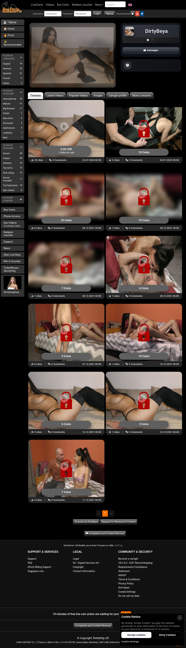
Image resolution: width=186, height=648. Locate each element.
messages (151, 50)
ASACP (122, 575)
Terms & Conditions (129, 579)
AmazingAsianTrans (13, 292)
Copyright (78, 567)
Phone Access (12, 216)
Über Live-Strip (12, 254)
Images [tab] (98, 95)
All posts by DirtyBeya (86, 521)
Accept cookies (136, 634)
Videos (50, 4)
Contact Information (84, 571)
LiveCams (37, 4)
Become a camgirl (128, 558)
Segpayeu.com (36, 571)
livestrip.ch (101, 638)
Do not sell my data (128, 596)
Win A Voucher (12, 261)
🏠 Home (9, 28)
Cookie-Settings (127, 591)
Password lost (123, 13)
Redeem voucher (82, 4)
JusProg (118, 545)
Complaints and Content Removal (93, 625)
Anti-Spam (124, 587)
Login (97, 13)
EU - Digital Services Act (86, 562)
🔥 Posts (9, 35)
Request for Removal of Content (119, 521)
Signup (109, 13)
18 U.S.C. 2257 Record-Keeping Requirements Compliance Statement (135, 567)
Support (8, 241)
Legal (76, 558)
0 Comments (57, 160)
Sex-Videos (12, 224)
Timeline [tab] (35, 95)
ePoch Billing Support (39, 567)
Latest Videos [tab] (55, 95)
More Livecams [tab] (141, 95)
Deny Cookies (167, 634)
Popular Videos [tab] (78, 95)
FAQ (30, 562)
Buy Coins (63, 4)
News (7, 248)
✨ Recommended (12, 43)
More (98, 4)
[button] (130, 4)
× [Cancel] (180, 617)
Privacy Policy (126, 583)
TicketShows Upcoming (11, 269)
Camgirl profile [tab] (117, 95)
